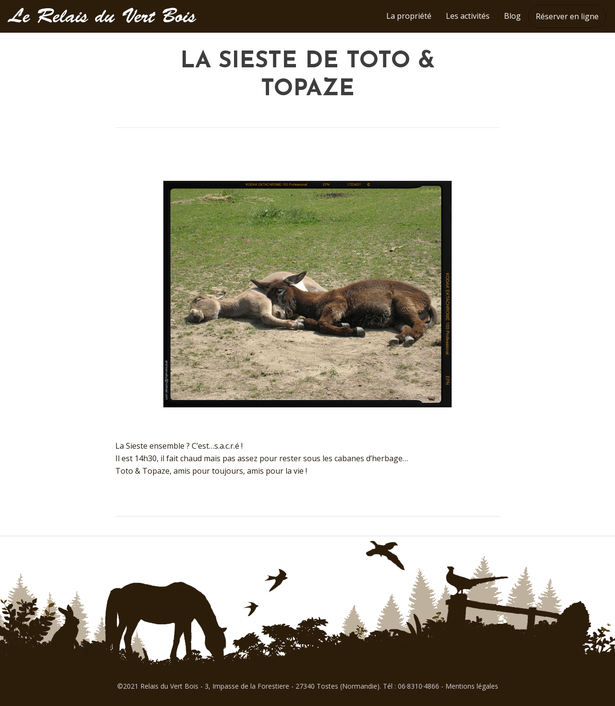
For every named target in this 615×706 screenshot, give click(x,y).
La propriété (408, 16)
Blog (512, 16)
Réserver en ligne (567, 16)
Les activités (468, 16)
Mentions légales (471, 686)
